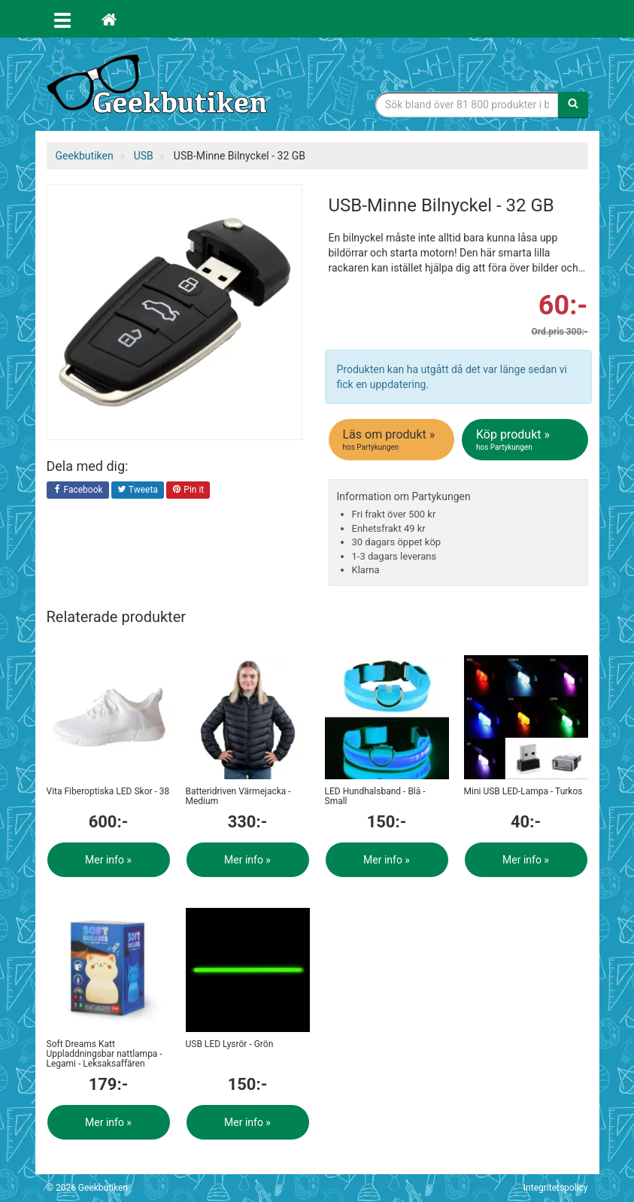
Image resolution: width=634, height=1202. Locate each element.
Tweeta (137, 490)
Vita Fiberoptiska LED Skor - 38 (108, 791)
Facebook (78, 490)
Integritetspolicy (555, 1187)
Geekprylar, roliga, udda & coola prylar (159, 86)
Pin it (188, 490)
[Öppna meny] (62, 19)
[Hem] (109, 19)
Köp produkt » (526, 440)
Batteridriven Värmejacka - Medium (238, 796)
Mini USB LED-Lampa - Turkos (523, 791)
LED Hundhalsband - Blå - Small (375, 796)
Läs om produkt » (393, 440)
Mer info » (108, 860)
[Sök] (573, 104)
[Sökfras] (467, 104)
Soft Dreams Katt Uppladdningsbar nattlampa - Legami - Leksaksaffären (104, 1054)
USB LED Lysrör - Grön (230, 1044)
